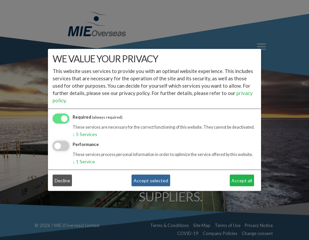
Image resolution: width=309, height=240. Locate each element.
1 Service (84, 161)
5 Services (85, 134)
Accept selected (151, 180)
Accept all (241, 180)
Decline (62, 180)
